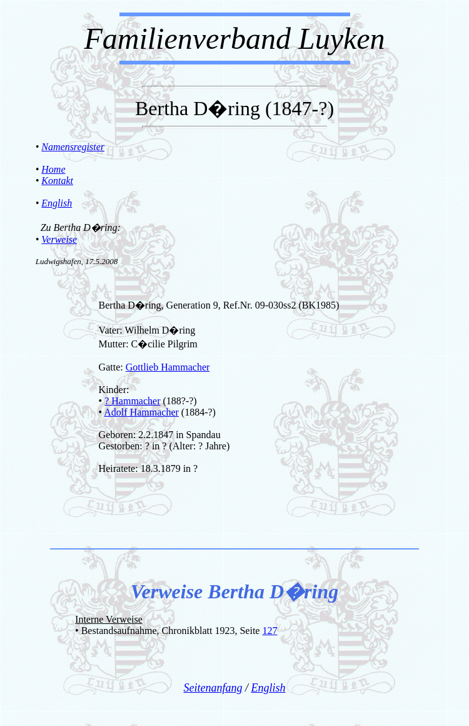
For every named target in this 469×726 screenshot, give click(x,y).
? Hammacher (132, 401)
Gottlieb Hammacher (168, 367)
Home (53, 169)
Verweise (59, 239)
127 (269, 630)
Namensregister (72, 146)
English (56, 203)
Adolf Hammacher (141, 412)
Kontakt (57, 180)
